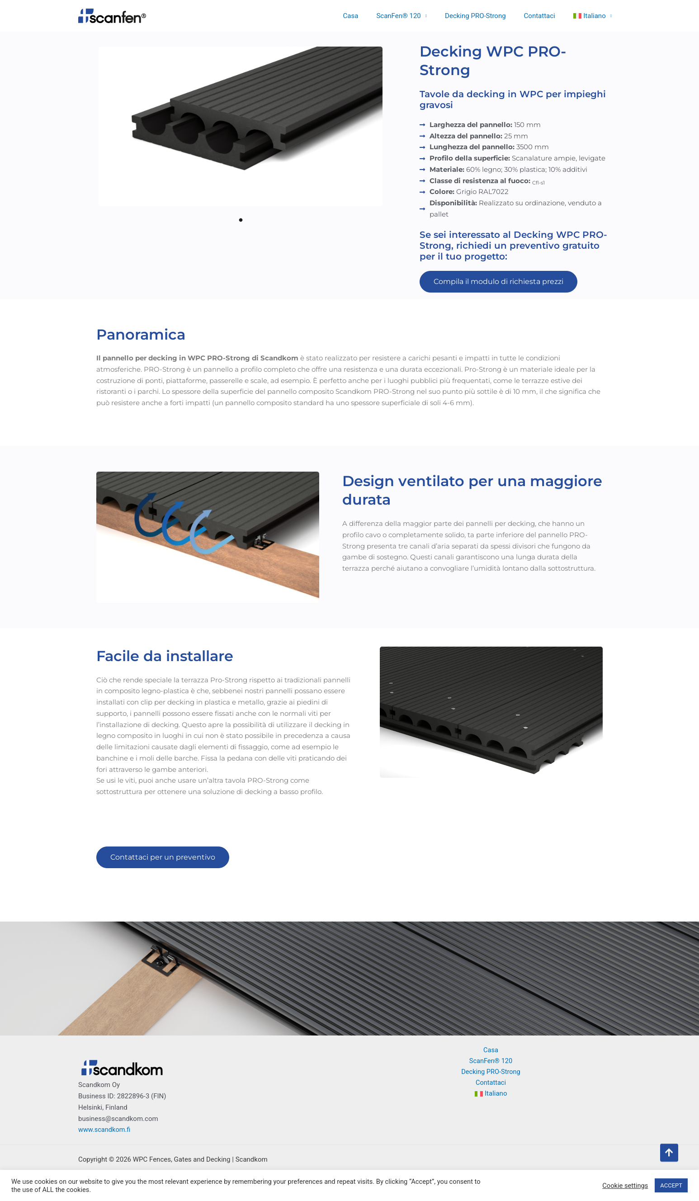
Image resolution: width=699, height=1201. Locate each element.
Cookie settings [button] (625, 1186)
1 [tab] (240, 219)
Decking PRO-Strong (486, 16)
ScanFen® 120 (414, 16)
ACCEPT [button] (671, 1185)
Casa (371, 16)
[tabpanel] (240, 126)
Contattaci (546, 16)
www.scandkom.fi (105, 1129)
